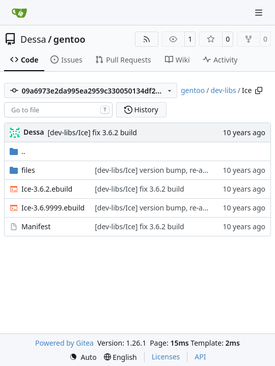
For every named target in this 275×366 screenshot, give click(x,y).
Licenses (166, 356)
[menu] (83, 357)
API (200, 356)
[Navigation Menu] (260, 12)
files (28, 170)
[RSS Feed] (146, 39)
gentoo (69, 39)
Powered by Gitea (64, 343)
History (141, 109)
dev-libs (223, 90)
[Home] (19, 13)
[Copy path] (258, 90)
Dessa (33, 39)
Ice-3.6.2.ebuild (46, 189)
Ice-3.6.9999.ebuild (53, 207)
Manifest (35, 226)
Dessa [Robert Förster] (33, 132)
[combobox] (58, 109)
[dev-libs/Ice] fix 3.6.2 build (92, 132)
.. (17, 151)
